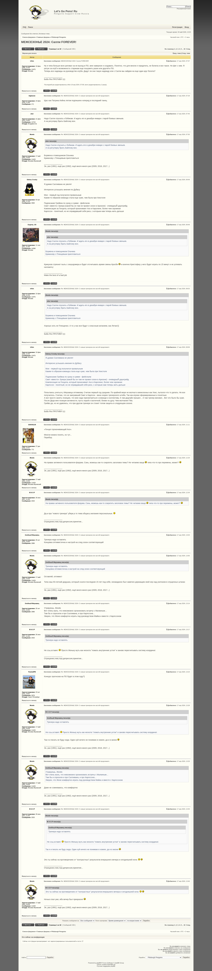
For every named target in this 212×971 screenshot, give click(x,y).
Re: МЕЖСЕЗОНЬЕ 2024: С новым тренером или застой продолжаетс (85, 96)
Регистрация (177, 27)
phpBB (98, 963)
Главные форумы (43, 37)
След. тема (186, 53)
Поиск (30, 27)
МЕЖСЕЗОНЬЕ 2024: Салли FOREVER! (48, 42)
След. (188, 49)
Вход (187, 27)
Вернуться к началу (29, 91)
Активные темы (44, 33)
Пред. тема (177, 53)
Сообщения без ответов (29, 33)
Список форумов (28, 37)
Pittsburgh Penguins (58, 37)
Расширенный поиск (184, 8)
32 (184, 49)
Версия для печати (29, 53)
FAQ (24, 27)
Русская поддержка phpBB (106, 966)
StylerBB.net (111, 964)
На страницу (169, 49)
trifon (69, 84)
